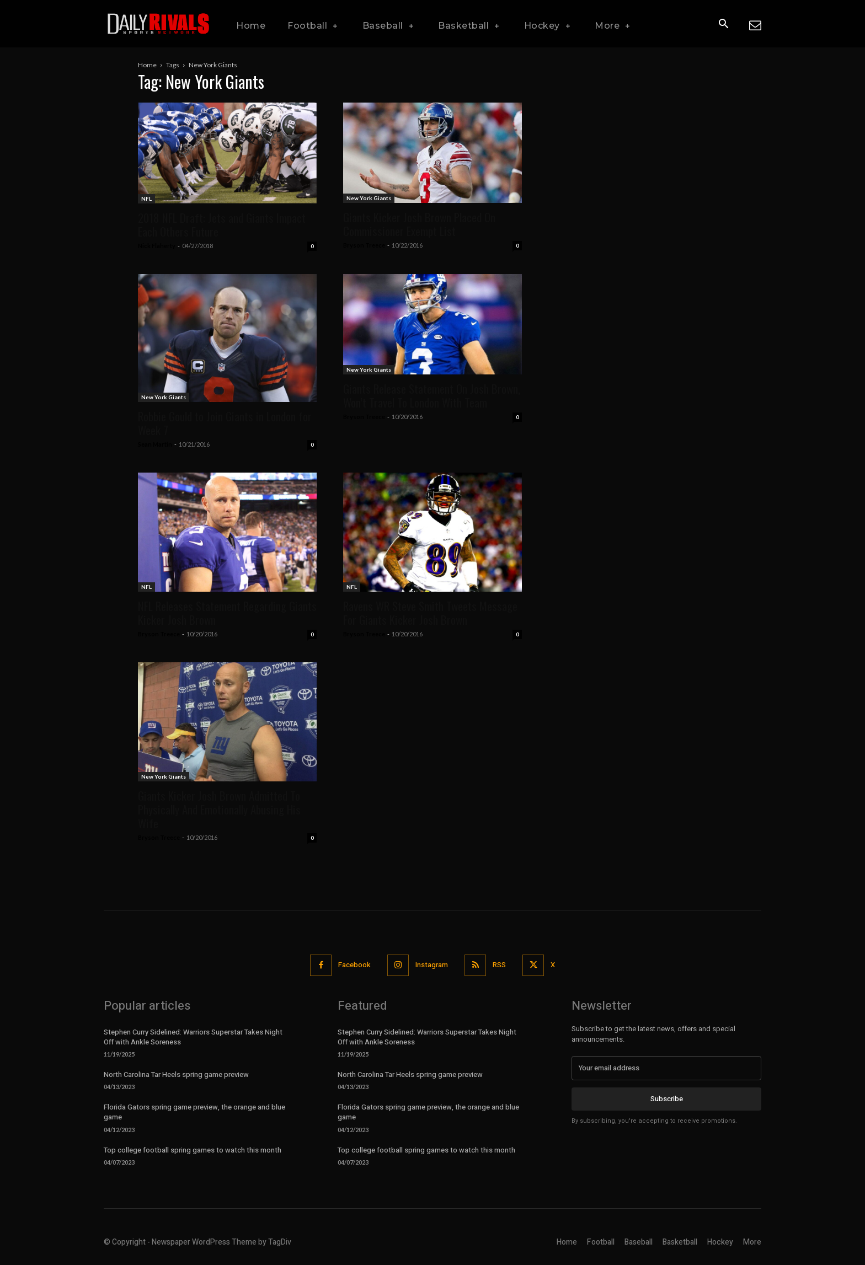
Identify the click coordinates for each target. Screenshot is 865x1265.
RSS (499, 965)
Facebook (354, 965)
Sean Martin (155, 444)
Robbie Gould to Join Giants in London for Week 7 (225, 423)
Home (147, 65)
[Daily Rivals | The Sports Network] (159, 24)
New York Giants (368, 198)
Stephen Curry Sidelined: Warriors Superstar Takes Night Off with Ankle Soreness (193, 1037)
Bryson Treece (364, 245)
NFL (146, 198)
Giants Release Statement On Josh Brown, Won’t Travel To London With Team (431, 395)
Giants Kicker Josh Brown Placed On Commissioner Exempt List (419, 223)
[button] (723, 24)
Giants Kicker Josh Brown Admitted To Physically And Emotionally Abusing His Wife (219, 809)
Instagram (431, 965)
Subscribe (666, 1099)
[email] (666, 1068)
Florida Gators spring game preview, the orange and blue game (194, 1112)
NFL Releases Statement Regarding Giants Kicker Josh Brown (227, 612)
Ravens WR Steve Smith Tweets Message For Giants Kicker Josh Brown (430, 612)
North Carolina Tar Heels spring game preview (176, 1074)
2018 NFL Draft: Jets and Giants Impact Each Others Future (222, 224)
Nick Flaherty (156, 245)
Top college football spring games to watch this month (192, 1150)
